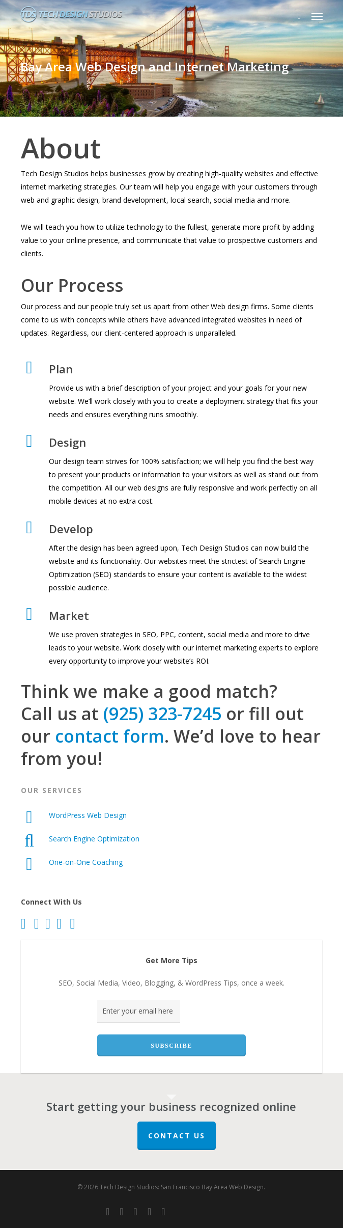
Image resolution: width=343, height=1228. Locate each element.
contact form (109, 736)
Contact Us (176, 1135)
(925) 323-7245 (162, 713)
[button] (317, 16)
